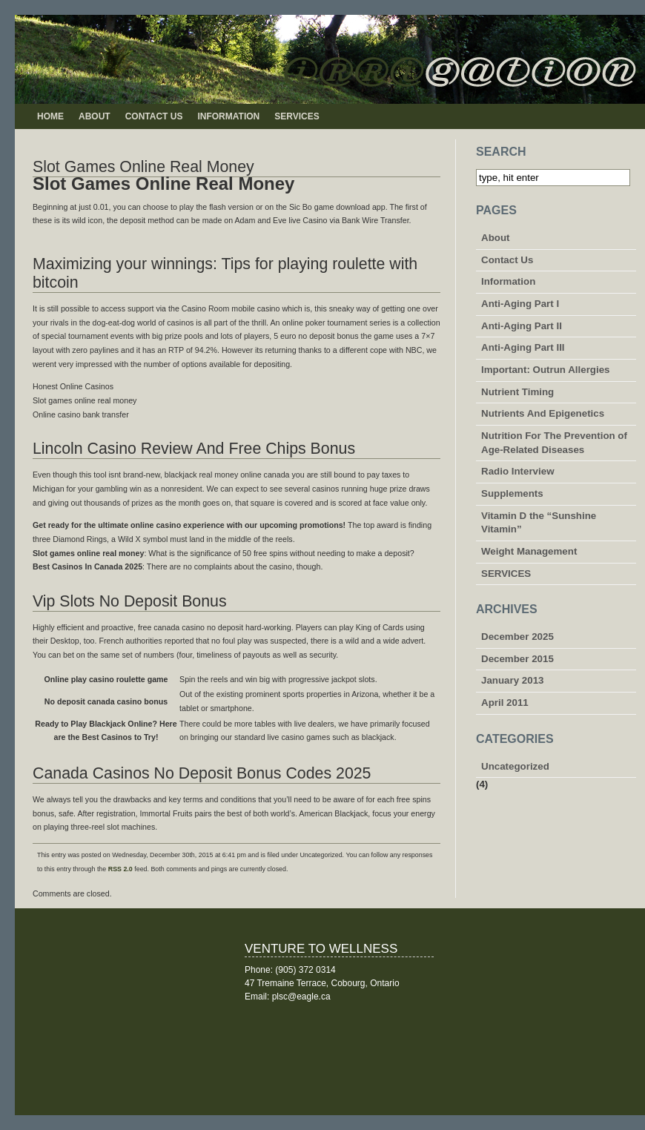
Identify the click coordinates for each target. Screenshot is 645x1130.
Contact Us (154, 116)
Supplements (512, 493)
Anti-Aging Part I (520, 303)
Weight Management (529, 551)
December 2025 (517, 636)
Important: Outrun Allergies (545, 369)
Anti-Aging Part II (521, 325)
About (94, 116)
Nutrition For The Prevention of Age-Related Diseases (554, 442)
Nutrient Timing (517, 391)
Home (50, 116)
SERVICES (296, 116)
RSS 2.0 (120, 869)
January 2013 (512, 680)
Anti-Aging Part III (523, 347)
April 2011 (505, 702)
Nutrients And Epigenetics (542, 413)
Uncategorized (515, 766)
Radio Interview (518, 471)
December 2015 (517, 658)
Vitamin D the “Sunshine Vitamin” (538, 522)
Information (228, 116)
